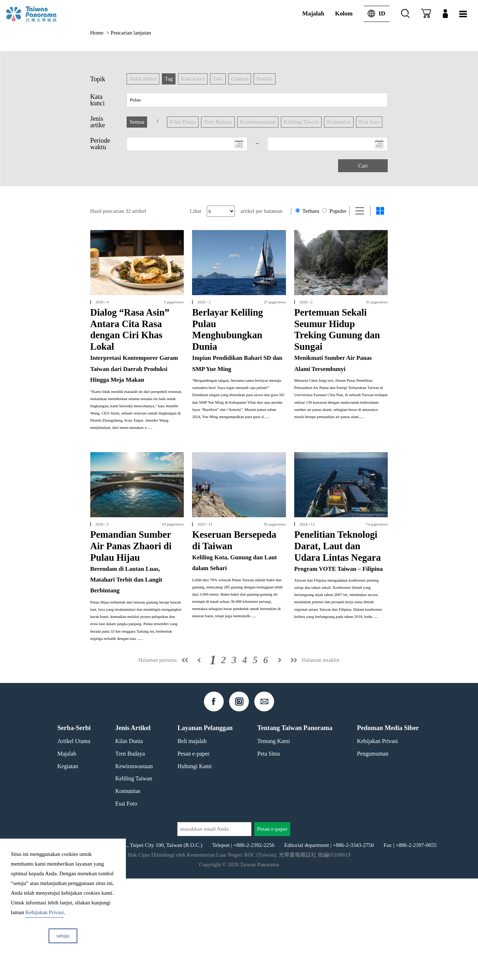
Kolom (343, 13)
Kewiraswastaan (134, 842)
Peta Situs (268, 829)
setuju (62, 936)
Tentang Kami (273, 816)
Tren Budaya (130, 829)
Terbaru (307, 211)
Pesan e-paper (193, 829)
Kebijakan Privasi (377, 816)
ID (375, 13)
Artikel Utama (73, 816)
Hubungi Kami (194, 842)
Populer (334, 211)
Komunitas (128, 866)
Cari (363, 166)
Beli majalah (191, 816)
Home (97, 33)
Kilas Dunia (129, 816)
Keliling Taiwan (133, 854)
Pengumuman (372, 829)
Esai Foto (126, 879)
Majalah (313, 13)
